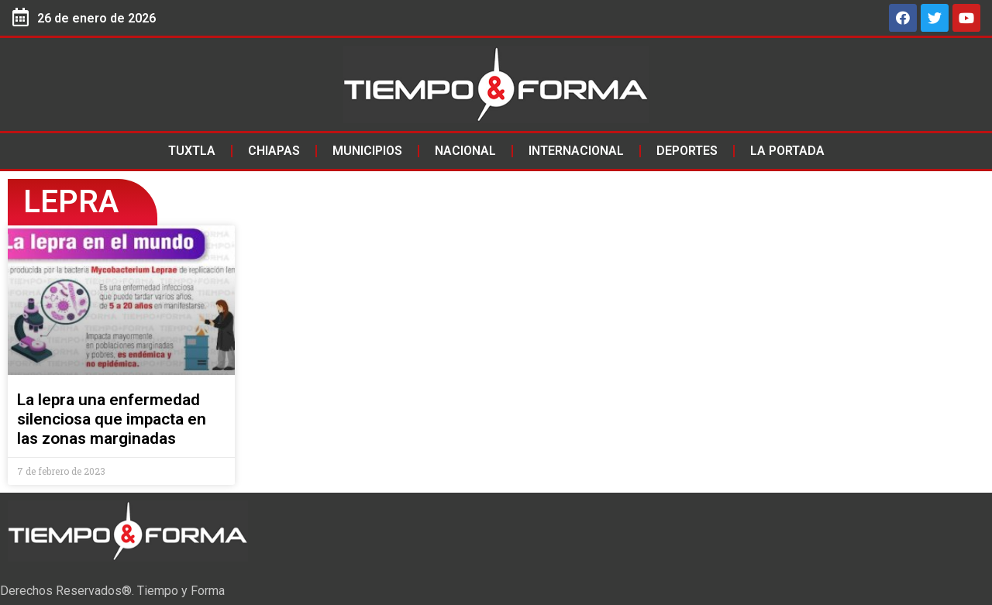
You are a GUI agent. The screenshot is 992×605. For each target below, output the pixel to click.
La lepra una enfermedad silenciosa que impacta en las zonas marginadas (111, 419)
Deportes (687, 150)
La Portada (787, 150)
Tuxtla (191, 150)
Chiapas (274, 150)
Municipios (367, 150)
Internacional (576, 150)
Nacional (465, 150)
